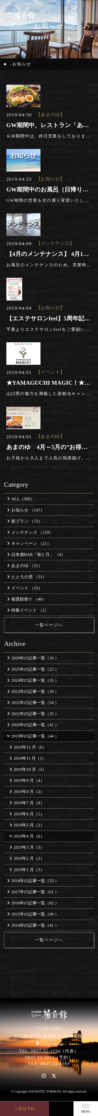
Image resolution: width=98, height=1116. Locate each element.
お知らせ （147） (25, 510)
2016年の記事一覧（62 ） (33, 903)
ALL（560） (20, 499)
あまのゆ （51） (24, 565)
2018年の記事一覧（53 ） (33, 880)
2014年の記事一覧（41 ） (33, 925)
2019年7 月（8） (26, 803)
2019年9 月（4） (26, 780)
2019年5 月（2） (26, 825)
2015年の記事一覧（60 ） (33, 914)
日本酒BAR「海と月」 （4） (36, 554)
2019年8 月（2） (26, 791)
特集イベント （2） (28, 610)
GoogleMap (51, 1044)
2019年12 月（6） (27, 747)
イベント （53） (24, 588)
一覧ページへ (49, 625)
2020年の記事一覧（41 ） (33, 725)
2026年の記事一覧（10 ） (33, 658)
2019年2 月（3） (26, 858)
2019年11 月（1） (27, 758)
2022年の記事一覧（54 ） (33, 702)
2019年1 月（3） (26, 869)
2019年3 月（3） (26, 847)
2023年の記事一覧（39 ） (33, 691)
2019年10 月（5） (27, 769)
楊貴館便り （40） (26, 599)
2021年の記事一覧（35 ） (33, 713)
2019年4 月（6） (26, 836)
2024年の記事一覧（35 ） (33, 680)
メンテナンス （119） (30, 532)
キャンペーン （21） (29, 543)
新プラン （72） (24, 521)
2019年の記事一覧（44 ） (32, 736)
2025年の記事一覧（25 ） (33, 669)
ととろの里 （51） (27, 577)
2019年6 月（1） (26, 814)
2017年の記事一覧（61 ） (33, 892)
